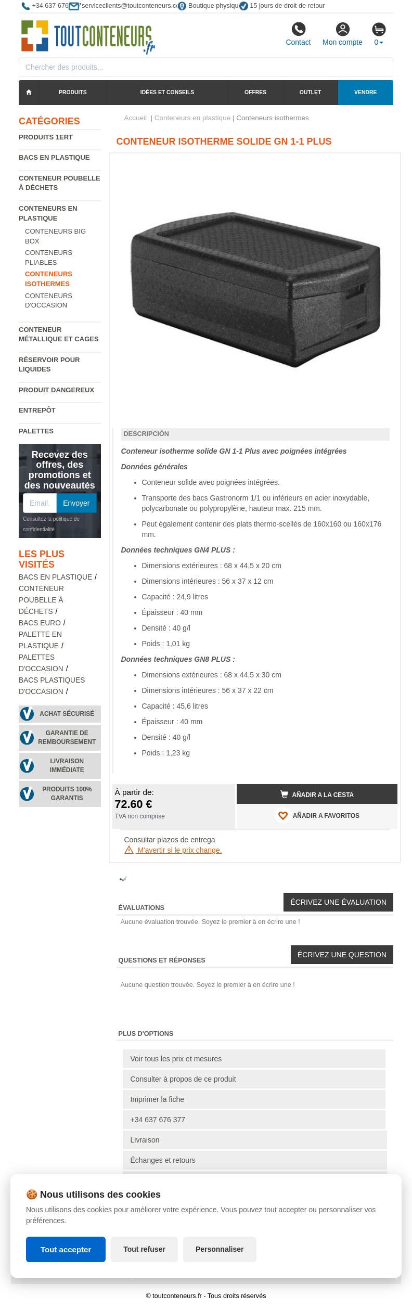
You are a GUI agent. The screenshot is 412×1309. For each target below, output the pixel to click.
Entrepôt (37, 410)
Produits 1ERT (46, 137)
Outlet (310, 92)
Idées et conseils (167, 92)
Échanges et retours (163, 1160)
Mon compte (343, 33)
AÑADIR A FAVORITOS (317, 815)
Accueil (135, 118)
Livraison (145, 1140)
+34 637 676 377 (158, 1119)
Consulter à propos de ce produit (183, 1079)
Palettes (36, 431)
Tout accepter (66, 1249)
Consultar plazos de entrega (169, 840)
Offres (255, 92)
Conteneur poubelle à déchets (41, 600)
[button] (380, 165)
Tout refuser (144, 1249)
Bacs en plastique (54, 157)
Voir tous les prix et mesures (176, 1059)
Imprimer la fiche (157, 1099)
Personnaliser (220, 1249)
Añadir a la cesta (317, 794)
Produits (73, 92)
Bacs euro (40, 623)
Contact (298, 33)
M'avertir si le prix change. (173, 850)
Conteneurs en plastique (192, 118)
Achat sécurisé (67, 713)
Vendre (365, 92)
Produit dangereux (56, 390)
